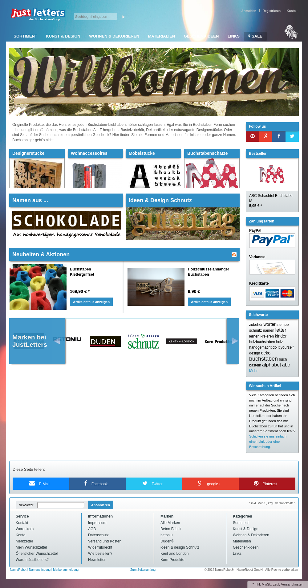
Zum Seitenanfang (143, 569)
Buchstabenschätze (207, 153)
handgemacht (260, 347)
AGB (92, 529)
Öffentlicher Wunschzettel (37, 553)
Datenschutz (98, 535)
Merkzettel (24, 541)
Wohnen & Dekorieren (114, 36)
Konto (20, 535)
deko (265, 352)
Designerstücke (28, 153)
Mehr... (255, 371)
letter (280, 330)
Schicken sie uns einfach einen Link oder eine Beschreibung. (267, 441)
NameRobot (18, 569)
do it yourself (283, 347)
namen (268, 330)
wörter (270, 324)
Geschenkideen (201, 36)
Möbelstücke (142, 153)
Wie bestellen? (100, 553)
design (254, 353)
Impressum (97, 523)
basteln (255, 365)
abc (286, 364)
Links (234, 36)
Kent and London (174, 553)
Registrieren (272, 11)
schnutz (255, 330)
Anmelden (248, 11)
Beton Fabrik (170, 529)
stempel (283, 324)
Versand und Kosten (104, 541)
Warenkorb (25, 529)
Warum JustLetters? (32, 560)
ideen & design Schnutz (179, 547)
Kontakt (22, 523)
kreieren (267, 336)
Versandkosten (292, 584)
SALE (255, 36)
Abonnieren (100, 505)
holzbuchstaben (262, 342)
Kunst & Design (63, 36)
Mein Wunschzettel (31, 547)
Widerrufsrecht (100, 547)
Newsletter (26, 505)
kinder (280, 336)
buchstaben (263, 359)
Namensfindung (40, 569)
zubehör (255, 324)
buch (283, 359)
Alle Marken (170, 523)
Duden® (167, 541)
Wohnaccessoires (89, 153)
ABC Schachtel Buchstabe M (271, 201)
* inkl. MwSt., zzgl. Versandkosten (272, 503)
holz (279, 342)
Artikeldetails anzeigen (91, 302)
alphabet (271, 364)
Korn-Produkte (172, 560)
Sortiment (25, 36)
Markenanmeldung (66, 569)
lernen (254, 336)
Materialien (161, 36)
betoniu (166, 535)
